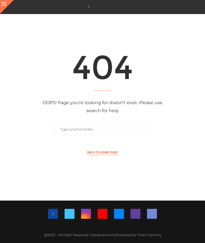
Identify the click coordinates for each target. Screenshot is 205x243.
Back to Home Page (102, 152)
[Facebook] (88, 6)
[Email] (119, 214)
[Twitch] (135, 214)
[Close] (7, 7)
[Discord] (152, 214)
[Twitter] (69, 214)
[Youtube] (102, 214)
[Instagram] (86, 214)
